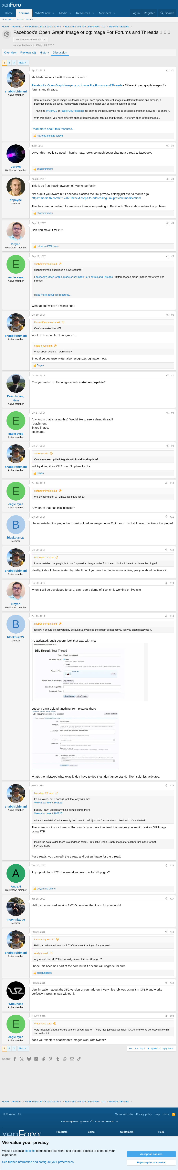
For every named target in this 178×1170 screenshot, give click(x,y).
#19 (172, 983)
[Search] (167, 13)
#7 (172, 375)
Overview (10, 52)
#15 (172, 785)
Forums (24, 13)
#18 (172, 932)
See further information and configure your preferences (38, 1162)
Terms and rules (124, 1114)
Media (63, 13)
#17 (172, 898)
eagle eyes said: (43, 345)
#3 (172, 179)
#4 (172, 223)
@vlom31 (51, 110)
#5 (172, 256)
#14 (172, 616)
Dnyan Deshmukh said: (47, 322)
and (50, 135)
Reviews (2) (28, 52)
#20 (172, 1016)
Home (9, 13)
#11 (172, 516)
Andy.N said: (41, 953)
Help (157, 1114)
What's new (42, 13)
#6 (172, 314)
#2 (172, 146)
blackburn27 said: (44, 557)
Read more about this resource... (53, 128)
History (44, 52)
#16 (172, 865)
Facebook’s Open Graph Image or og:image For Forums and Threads (77, 85)
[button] (53, 13)
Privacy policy (144, 1114)
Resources (83, 13)
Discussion (60, 52)
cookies (30, 1150)
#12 (172, 550)
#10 (172, 483)
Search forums (25, 19)
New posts (8, 19)
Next (21, 62)
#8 (172, 412)
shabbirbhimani (25, 45)
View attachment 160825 (48, 802)
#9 (172, 446)
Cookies (9, 1114)
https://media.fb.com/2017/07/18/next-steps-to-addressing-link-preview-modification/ (86, 198)
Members (105, 13)
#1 (172, 70)
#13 (172, 583)
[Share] (167, 70)
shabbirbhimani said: (46, 264)
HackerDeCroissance (72, 110)
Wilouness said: (43, 1023)
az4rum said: (41, 453)
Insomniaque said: (44, 939)
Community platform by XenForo (89, 1121)
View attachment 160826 (48, 813)
